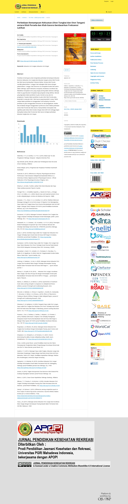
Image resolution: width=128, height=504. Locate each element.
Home (18, 17)
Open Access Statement (97, 73)
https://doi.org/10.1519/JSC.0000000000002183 (30, 288)
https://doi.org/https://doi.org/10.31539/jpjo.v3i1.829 (31, 367)
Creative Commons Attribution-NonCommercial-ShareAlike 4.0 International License (74, 138)
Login (112, 1)
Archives (24, 12)
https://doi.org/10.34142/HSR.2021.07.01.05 (40, 339)
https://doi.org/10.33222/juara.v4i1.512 (39, 219)
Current (17, 12)
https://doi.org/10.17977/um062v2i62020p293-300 (38, 331)
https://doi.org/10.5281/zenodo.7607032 (31, 61)
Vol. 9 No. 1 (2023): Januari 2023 (36, 17)
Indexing (93, 69)
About (42, 12)
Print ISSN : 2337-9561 (97, 173)
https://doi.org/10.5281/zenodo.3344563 (36, 323)
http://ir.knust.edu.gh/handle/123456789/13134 (30, 182)
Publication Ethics (95, 59)
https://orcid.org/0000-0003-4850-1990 (26, 47)
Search (110, 12)
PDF (67, 70)
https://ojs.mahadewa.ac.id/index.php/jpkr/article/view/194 (33, 210)
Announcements (33, 12)
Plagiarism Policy (95, 79)
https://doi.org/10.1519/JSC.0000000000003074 (30, 300)
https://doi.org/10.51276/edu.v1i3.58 (50, 385)
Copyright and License (97, 76)
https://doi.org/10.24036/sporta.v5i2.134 (28, 257)
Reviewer (93, 66)
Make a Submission (97, 20)
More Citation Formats (70, 101)
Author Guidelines (95, 56)
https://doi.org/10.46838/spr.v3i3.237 (35, 229)
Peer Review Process (96, 63)
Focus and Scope (95, 53)
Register (106, 1)
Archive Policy (94, 83)
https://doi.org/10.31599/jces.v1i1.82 (38, 310)
